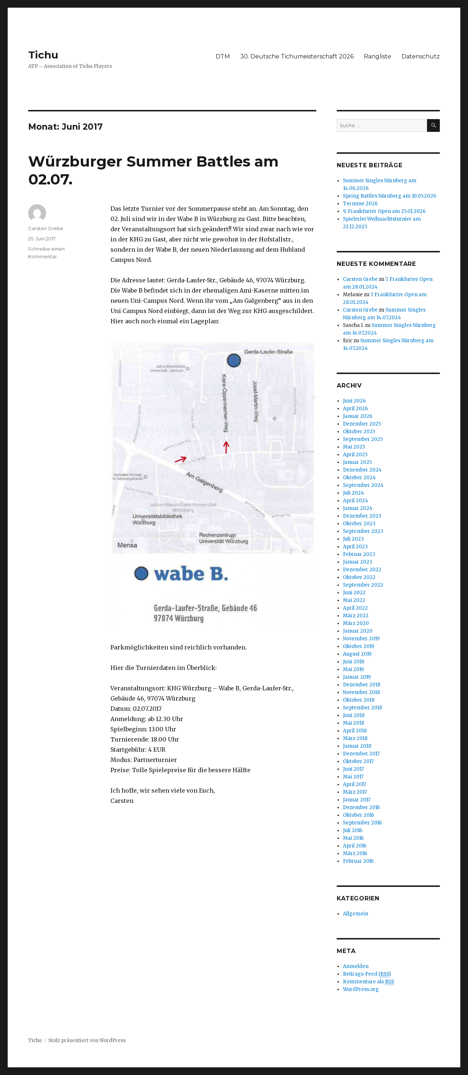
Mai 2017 (353, 777)
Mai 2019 (353, 669)
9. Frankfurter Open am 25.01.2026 (384, 211)
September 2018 (362, 708)
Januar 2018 (357, 746)
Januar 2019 (357, 677)
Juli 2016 (352, 830)
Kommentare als (368, 982)
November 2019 (361, 639)
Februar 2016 (358, 861)
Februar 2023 (359, 554)
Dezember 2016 (361, 807)
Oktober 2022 (359, 577)
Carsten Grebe (45, 228)
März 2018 (355, 738)
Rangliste (377, 56)
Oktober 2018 (358, 700)
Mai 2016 (353, 838)
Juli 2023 (353, 539)
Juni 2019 (353, 662)
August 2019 (357, 654)
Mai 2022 (354, 600)
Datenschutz (420, 56)
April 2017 (354, 784)
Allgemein (355, 914)
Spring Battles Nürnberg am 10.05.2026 (389, 196)
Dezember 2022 (362, 570)
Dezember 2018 (361, 685)
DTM (223, 56)
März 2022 (356, 616)
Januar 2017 (356, 800)
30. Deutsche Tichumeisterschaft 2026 (297, 56)
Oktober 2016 (358, 815)
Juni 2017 (353, 769)
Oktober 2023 (359, 524)
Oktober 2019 (358, 646)
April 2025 (355, 454)
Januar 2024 (358, 508)
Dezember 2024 (362, 470)
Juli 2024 (353, 493)
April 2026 (355, 408)
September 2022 (363, 585)
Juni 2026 (354, 401)
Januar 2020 (358, 631)
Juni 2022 (354, 593)
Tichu (43, 55)
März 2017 (355, 792)
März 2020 (356, 623)
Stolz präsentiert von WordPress (87, 1040)
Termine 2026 (360, 204)
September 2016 (362, 823)
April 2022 (355, 608)
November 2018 (361, 692)
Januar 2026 (357, 416)
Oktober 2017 (358, 761)
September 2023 (363, 531)
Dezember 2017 (361, 754)
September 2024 (363, 485)
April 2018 (355, 731)
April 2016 (354, 846)
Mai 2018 (353, 723)
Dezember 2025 (362, 424)
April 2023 (355, 547)
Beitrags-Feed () (367, 974)
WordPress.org (361, 989)
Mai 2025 (354, 447)
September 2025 (363, 439)
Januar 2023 (357, 562)
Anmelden (356, 966)
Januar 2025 (357, 462)
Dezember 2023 (362, 516)
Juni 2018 (354, 715)
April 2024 (355, 501)
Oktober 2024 (359, 477)
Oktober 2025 (359, 431)
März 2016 (355, 853)
